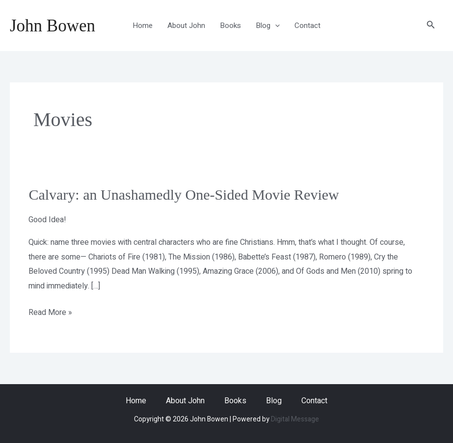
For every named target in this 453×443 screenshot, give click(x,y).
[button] (275, 25)
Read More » (50, 312)
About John (186, 25)
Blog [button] (268, 25)
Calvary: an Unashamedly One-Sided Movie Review (183, 194)
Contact (307, 25)
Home (143, 25)
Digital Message (295, 419)
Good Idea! (47, 220)
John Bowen (52, 25)
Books (230, 25)
